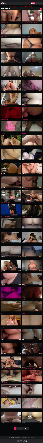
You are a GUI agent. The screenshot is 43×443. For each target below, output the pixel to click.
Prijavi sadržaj (23, 437)
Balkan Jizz (25, 441)
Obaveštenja (28, 437)
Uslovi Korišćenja (17, 437)
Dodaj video (11, 437)
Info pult (32, 437)
